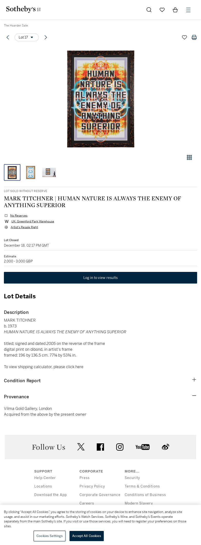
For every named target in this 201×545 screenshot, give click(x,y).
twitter (81, 447)
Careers (86, 503)
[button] (100, 98)
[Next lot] (46, 37)
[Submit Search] (149, 9)
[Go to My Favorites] (162, 10)
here (79, 366)
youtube (143, 447)
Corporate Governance (100, 495)
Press (84, 478)
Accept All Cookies (86, 536)
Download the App (50, 495)
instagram (119, 447)
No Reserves (18, 216)
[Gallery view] (189, 157)
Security (132, 478)
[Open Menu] (188, 10)
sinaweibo (165, 447)
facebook (100, 447)
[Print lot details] (194, 37)
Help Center (45, 478)
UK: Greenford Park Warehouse (32, 221)
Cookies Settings (49, 536)
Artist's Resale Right (24, 227)
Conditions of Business (145, 495)
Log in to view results (100, 278)
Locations (43, 486)
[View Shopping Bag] (175, 10)
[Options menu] (27, 37)
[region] (100, 525)
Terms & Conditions (142, 486)
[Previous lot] (8, 37)
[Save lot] (184, 37)
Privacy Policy (92, 486)
